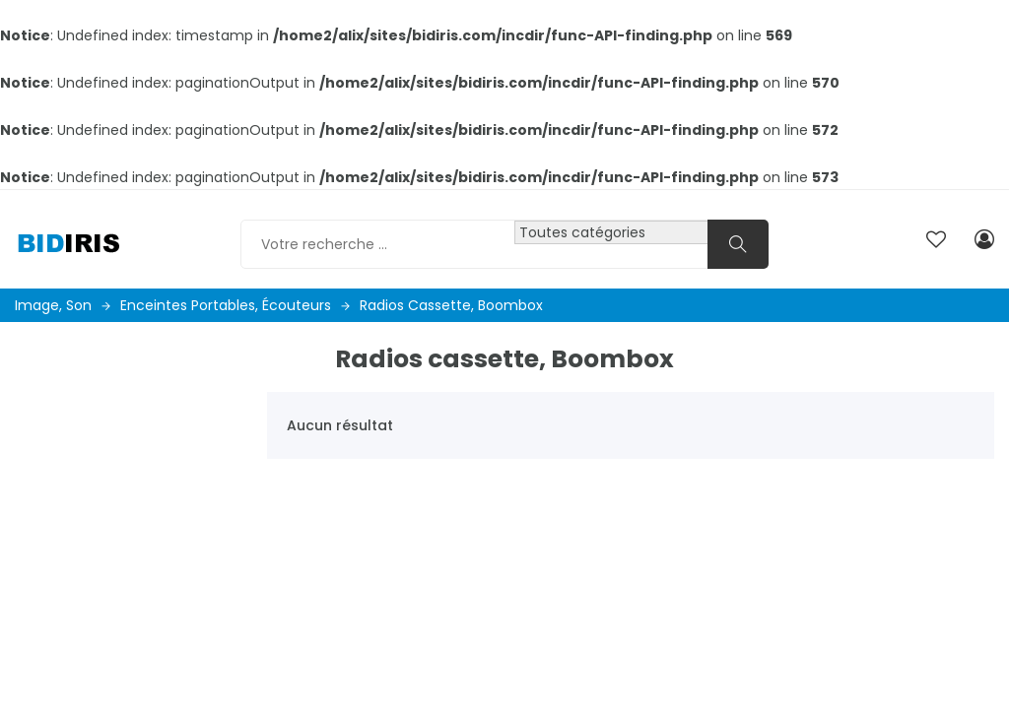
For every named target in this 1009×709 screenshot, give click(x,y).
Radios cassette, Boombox (451, 305)
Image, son (62, 305)
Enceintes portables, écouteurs (235, 305)
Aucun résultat (340, 425)
